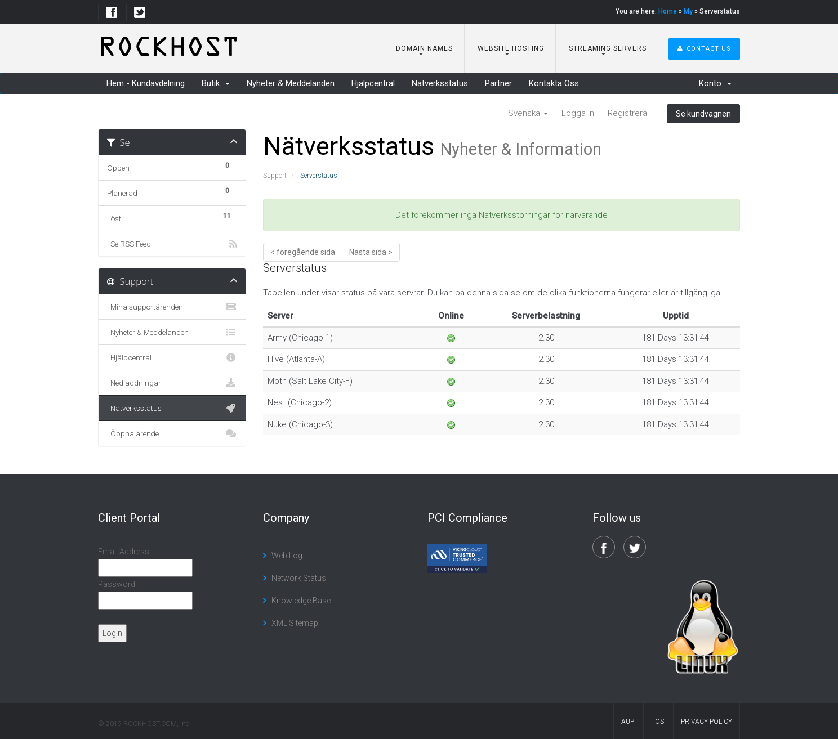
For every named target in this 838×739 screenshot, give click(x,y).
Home (667, 11)
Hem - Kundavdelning (145, 83)
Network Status (298, 578)
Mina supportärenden (172, 306)
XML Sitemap (294, 623)
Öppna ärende (172, 433)
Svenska (528, 113)
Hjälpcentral (373, 83)
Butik (216, 83)
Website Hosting (509, 48)
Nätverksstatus (440, 83)
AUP (627, 721)
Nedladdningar (172, 382)
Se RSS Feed (172, 243)
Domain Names (423, 48)
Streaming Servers (607, 48)
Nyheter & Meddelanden (291, 83)
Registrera (627, 113)
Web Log (286, 555)
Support (275, 176)
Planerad (172, 191)
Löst (172, 216)
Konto (715, 83)
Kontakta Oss (554, 83)
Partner (498, 83)
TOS (657, 721)
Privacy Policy (706, 721)
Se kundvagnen (703, 113)
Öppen (172, 166)
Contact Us (704, 48)
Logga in (577, 113)
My (688, 11)
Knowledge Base (301, 600)
